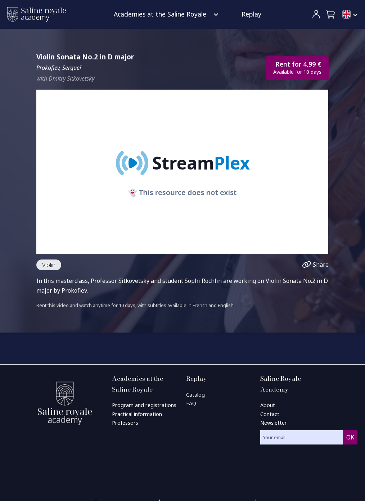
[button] (331, 14)
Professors (125, 422)
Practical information (137, 414)
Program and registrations (144, 405)
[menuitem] (350, 15)
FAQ (191, 403)
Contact (269, 414)
